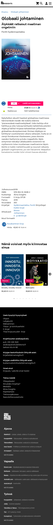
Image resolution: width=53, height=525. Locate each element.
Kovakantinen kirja (15, 224)
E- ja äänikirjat (20, 216)
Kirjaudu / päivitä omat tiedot (16, 371)
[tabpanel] (13, 273)
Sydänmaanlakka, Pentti (24, 205)
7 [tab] (32, 299)
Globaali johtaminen (20, 12)
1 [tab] (14, 299)
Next (49, 274)
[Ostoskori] (37, 3)
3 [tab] (20, 299)
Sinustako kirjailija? (11, 384)
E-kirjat (6, 329)
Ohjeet (6, 319)
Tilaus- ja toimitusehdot (13, 326)
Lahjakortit (8, 321)
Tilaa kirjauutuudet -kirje (14, 332)
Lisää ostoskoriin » (32, 103)
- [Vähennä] (9, 103)
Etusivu (5, 12)
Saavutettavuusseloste (13, 397)
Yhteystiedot (9, 381)
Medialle (7, 387)
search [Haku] (41, 3)
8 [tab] (35, 299)
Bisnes (17, 210)
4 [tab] (23, 299)
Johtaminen (19, 213)
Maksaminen (8, 324)
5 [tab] (26, 299)
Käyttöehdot (8, 392)
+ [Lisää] (18, 103)
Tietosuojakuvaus (11, 394)
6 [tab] (29, 299)
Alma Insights (9, 389)
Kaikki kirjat (19, 208)
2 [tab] (17, 299)
